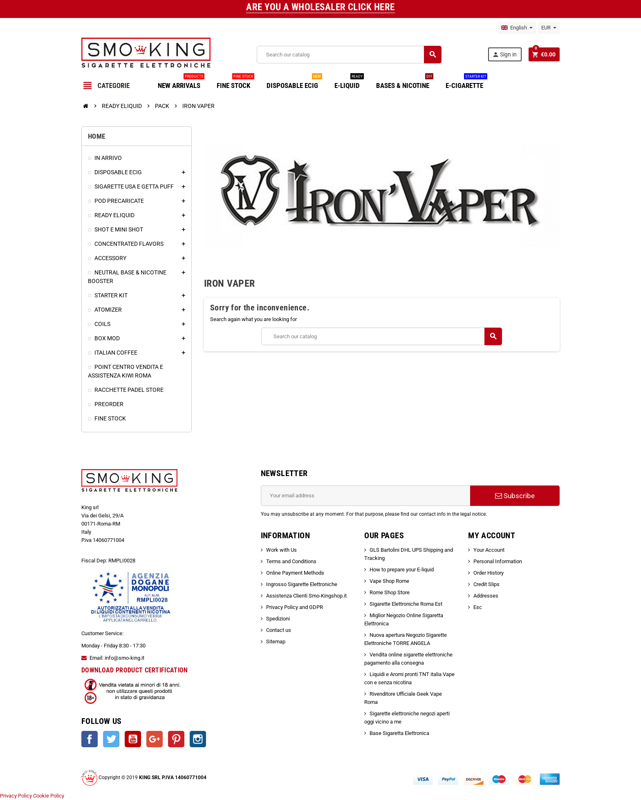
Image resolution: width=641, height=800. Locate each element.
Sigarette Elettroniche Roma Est (406, 604)
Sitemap (275, 641)
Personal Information (497, 561)
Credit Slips (486, 584)
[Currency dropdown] (549, 28)
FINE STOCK (235, 82)
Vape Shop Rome (389, 581)
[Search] (349, 54)
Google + (154, 739)
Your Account (488, 550)
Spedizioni (278, 619)
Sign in (504, 54)
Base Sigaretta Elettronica (399, 733)
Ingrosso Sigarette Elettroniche (301, 584)
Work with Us (281, 550)
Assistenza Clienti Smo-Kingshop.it (306, 596)
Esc (477, 607)
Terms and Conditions (291, 561)
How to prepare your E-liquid (402, 569)
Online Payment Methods (295, 573)
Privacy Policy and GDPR (294, 607)
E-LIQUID (349, 82)
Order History (488, 573)
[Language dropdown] (517, 28)
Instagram (198, 739)
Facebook (89, 739)
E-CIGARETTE (466, 82)
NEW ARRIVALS (181, 82)
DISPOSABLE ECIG (294, 82)
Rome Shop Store (390, 592)
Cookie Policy (48, 796)
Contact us (278, 630)
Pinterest (176, 739)
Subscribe (515, 496)
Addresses (485, 596)
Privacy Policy (16, 796)
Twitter (111, 739)
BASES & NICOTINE (404, 82)
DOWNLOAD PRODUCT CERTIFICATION (134, 670)
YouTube (133, 739)
